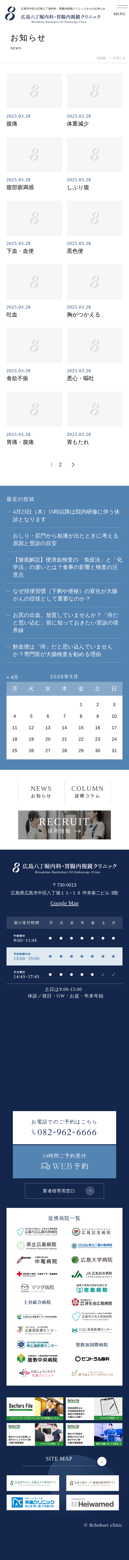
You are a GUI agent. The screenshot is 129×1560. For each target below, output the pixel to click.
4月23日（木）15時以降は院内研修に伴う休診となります (66, 515)
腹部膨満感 (20, 187)
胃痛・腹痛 (20, 442)
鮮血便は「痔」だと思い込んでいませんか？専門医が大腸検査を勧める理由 (63, 650)
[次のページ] (73, 464)
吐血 (12, 315)
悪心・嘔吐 (80, 378)
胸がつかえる (83, 315)
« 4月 (13, 677)
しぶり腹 (78, 187)
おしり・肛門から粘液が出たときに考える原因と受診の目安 (66, 539)
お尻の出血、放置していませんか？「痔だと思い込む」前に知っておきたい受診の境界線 (65, 622)
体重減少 (78, 124)
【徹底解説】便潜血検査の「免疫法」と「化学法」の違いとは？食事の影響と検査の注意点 (67, 567)
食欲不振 (17, 378)
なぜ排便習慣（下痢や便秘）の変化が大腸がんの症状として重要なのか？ (65, 595)
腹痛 (12, 124)
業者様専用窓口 (69, 1190)
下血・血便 (20, 251)
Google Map (65, 903)
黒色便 (75, 251)
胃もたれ (78, 442)
